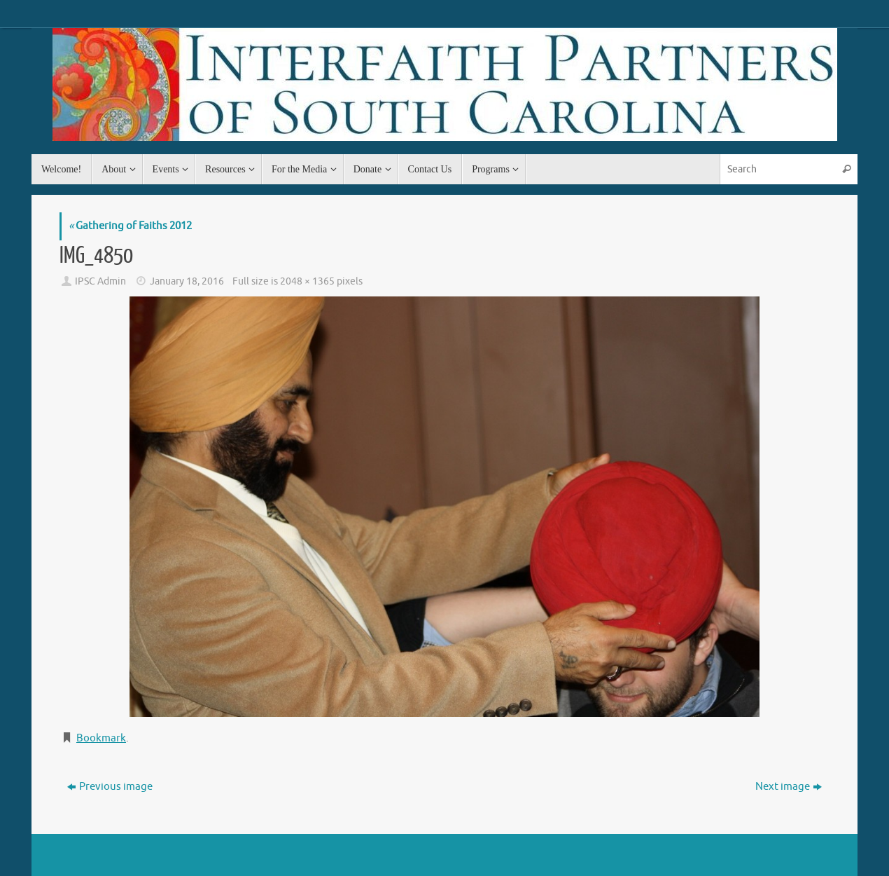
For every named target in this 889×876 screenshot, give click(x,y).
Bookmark (101, 738)
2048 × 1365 (307, 281)
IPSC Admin (100, 281)
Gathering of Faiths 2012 (130, 226)
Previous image (110, 786)
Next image (788, 786)
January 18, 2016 (187, 281)
